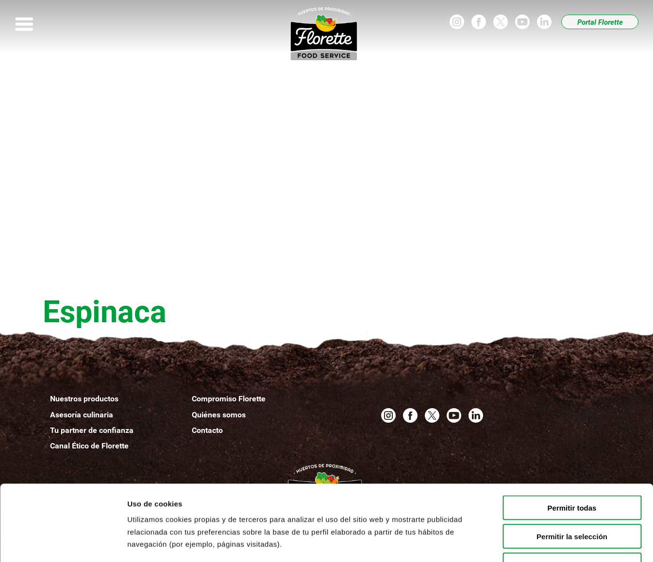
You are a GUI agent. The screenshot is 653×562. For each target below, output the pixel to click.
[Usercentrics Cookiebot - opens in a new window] (62, 543)
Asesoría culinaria (81, 414)
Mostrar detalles (525, 543)
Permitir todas (572, 443)
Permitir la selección (571, 471)
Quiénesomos (219, 414)
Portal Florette (600, 22)
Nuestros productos (84, 398)
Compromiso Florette (229, 398)
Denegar (571, 500)
